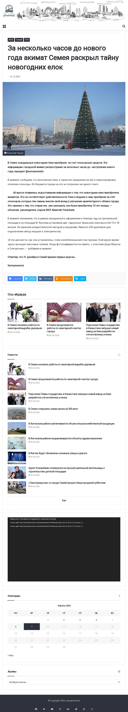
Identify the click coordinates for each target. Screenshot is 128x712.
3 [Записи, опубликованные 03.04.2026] (80, 620)
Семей (19, 40)
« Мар (11, 655)
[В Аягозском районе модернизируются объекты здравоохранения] (17, 443)
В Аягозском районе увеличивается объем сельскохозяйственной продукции (71, 423)
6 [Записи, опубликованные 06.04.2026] (15, 626)
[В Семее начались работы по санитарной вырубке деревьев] (25, 312)
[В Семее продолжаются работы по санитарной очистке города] (64, 312)
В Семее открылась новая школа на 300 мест (53, 409)
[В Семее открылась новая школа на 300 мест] (17, 413)
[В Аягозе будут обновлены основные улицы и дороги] (17, 458)
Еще (64, 500)
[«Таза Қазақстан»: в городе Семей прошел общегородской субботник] (17, 487)
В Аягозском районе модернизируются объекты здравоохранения (65, 438)
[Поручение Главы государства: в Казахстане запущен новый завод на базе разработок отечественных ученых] (103, 312)
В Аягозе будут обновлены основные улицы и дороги (57, 453)
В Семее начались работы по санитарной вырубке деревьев (61, 364)
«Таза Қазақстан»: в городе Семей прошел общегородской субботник (67, 483)
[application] (64, 549)
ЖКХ (11, 40)
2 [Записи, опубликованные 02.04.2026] (63, 620)
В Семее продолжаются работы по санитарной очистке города (64, 328)
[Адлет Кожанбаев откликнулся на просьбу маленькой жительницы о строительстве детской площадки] (17, 472)
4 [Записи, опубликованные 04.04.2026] (96, 620)
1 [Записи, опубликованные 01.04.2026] (47, 620)
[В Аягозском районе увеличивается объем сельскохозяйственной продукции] (17, 428)
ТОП (27, 40)
